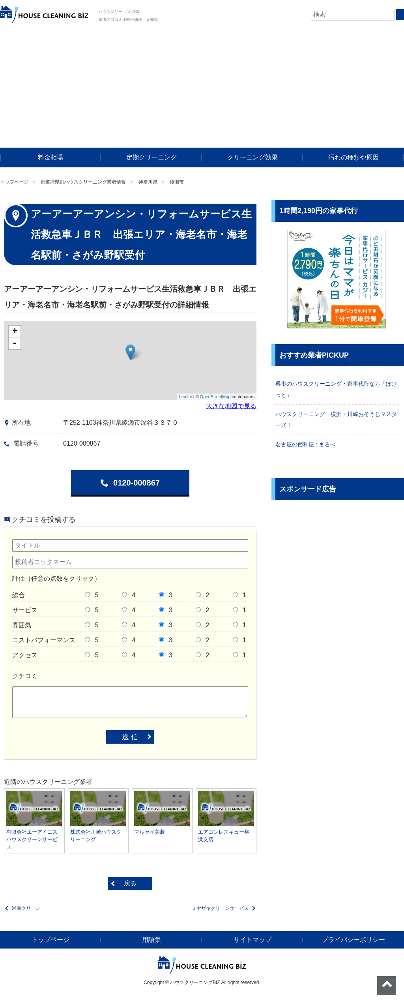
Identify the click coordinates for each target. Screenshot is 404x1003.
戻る (130, 883)
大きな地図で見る (231, 406)
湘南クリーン (26, 908)
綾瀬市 (177, 182)
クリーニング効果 (252, 157)
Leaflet (185, 396)
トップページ (14, 182)
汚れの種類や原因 (353, 157)
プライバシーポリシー (353, 939)
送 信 (130, 737)
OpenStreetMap (215, 396)
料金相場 (50, 157)
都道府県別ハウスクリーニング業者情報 (83, 182)
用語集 (151, 939)
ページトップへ (386, 985)
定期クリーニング (151, 157)
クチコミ (24, 676)
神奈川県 (147, 182)
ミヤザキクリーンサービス (220, 908)
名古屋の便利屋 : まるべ (305, 444)
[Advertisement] (202, 88)
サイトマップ (252, 939)
